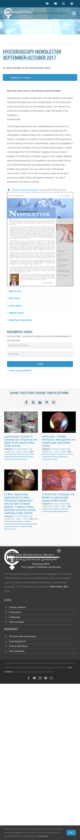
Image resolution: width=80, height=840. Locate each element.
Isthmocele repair (26, 457)
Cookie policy (14, 617)
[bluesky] (45, 678)
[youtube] (34, 678)
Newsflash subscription (20, 320)
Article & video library (18, 646)
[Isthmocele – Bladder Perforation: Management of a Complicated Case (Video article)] (59, 422)
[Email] (53, 402)
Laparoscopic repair (49, 459)
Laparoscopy (9, 459)
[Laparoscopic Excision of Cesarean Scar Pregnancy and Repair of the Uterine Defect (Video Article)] (21, 422)
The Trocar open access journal (22, 636)
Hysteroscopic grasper (50, 509)
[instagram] (40, 678)
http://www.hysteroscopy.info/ (27, 190)
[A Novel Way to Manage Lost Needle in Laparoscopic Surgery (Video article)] (59, 480)
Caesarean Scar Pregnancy (14, 454)
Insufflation (64, 509)
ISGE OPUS (14, 298)
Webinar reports (16, 313)
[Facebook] (26, 402)
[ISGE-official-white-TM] (18, 9)
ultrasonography (21, 459)
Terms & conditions (17, 607)
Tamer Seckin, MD (58, 586)
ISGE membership (17, 651)
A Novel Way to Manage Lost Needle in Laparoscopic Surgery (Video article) (58, 497)
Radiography (63, 511)
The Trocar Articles (20, 449)
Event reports (15, 305)
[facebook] (28, 678)
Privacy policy (15, 612)
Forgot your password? (20, 370)
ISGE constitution (16, 622)
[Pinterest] (46, 402)
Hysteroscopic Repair (50, 457)
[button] (64, 3)
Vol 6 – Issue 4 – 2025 (19, 452)
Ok (71, 832)
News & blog (15, 291)
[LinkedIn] (40, 402)
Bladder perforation (49, 454)
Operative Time (10, 529)
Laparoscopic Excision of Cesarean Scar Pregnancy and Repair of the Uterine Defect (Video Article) (21, 441)
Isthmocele (63, 457)
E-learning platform (17, 641)
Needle (55, 511)
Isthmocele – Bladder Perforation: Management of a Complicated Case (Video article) (59, 441)
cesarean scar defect (65, 454)
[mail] (51, 678)
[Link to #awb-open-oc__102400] (74, 13)
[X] (33, 402)
